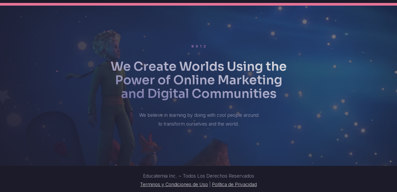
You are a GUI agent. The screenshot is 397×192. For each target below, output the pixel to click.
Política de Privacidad (234, 184)
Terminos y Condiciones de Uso (174, 184)
